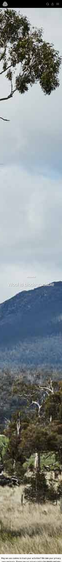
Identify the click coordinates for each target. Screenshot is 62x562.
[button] (47, 4)
